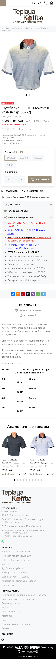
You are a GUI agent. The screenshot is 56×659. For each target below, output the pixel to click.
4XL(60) (38, 157)
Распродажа (18, 197)
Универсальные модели (14, 572)
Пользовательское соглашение (18, 599)
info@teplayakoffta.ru (16, 515)
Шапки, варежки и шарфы (15, 576)
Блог (4, 620)
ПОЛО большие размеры (37, 197)
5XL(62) (10, 165)
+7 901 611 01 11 (11, 508)
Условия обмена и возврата (16, 624)
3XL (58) (24, 157)
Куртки (5, 564)
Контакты (6, 616)
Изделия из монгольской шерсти (19, 581)
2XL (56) (11, 157)
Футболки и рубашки (12, 568)
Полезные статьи (10, 603)
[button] (26, 95)
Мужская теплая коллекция (16, 556)
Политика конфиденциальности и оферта (23, 595)
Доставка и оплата (11, 611)
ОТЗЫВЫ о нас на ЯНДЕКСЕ (23, 252)
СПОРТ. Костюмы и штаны (15, 560)
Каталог (5, 607)
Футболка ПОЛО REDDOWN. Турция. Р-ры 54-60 (13, 461)
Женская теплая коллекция (16, 551)
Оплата (5, 628)
